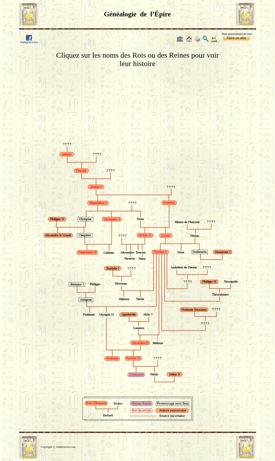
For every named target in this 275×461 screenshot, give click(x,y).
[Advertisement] (137, 101)
